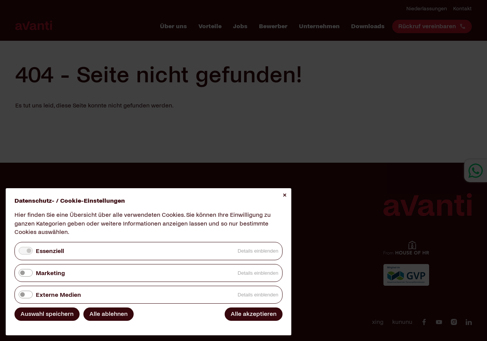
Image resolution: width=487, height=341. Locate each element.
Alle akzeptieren (253, 314)
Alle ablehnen (108, 314)
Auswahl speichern (47, 314)
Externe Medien (58, 294)
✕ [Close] (285, 195)
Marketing (50, 273)
